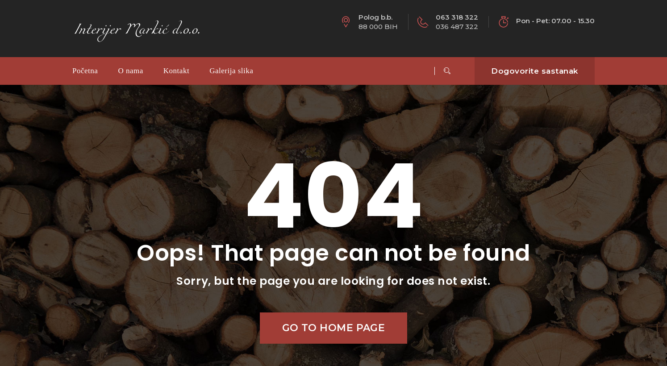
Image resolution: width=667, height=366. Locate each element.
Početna (85, 71)
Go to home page (333, 328)
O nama (130, 71)
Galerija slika (231, 71)
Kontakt (176, 71)
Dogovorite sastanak (534, 71)
